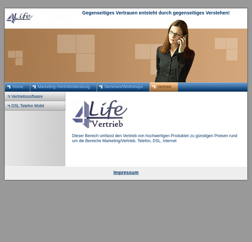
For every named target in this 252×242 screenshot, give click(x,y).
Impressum (126, 172)
